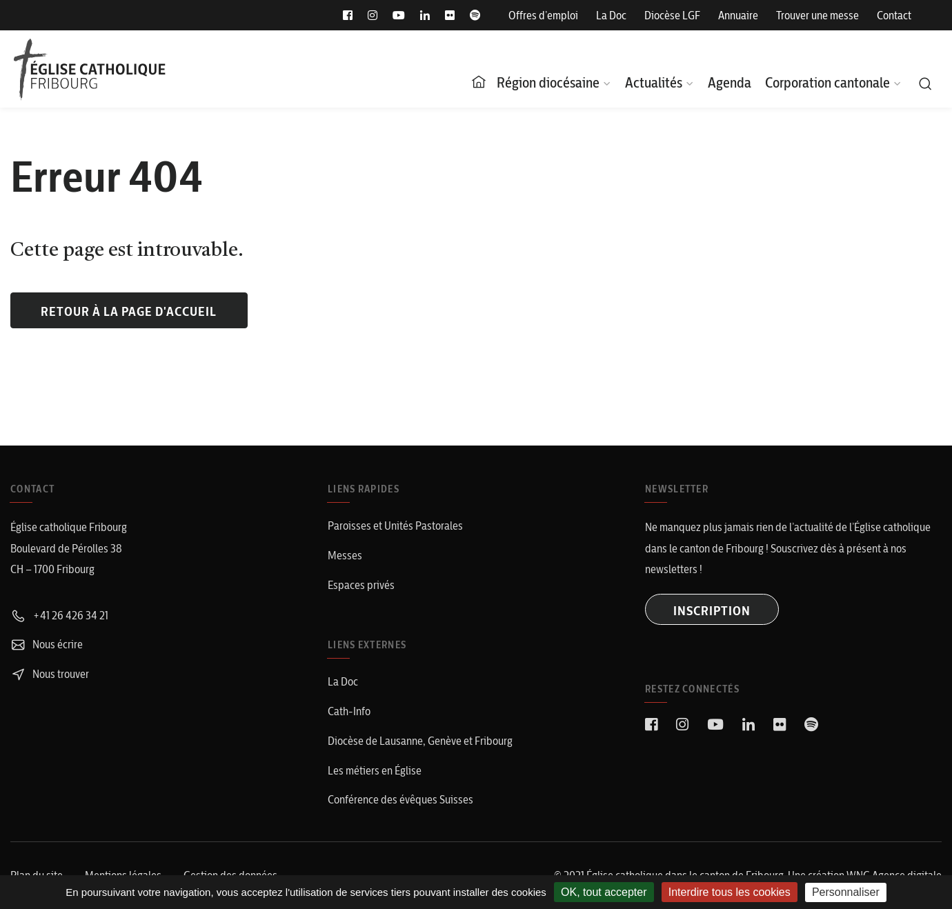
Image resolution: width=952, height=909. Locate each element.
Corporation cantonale (827, 82)
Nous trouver (49, 674)
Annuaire (738, 15)
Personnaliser (846, 892)
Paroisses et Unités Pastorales (395, 525)
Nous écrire (46, 644)
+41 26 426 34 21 (59, 615)
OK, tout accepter (604, 892)
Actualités (653, 82)
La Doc (611, 15)
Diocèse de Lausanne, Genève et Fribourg (420, 741)
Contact (894, 15)
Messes (345, 555)
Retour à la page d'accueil (129, 311)
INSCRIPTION (712, 611)
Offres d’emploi (543, 15)
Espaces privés (361, 585)
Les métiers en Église (375, 770)
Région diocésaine (548, 82)
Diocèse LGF (672, 15)
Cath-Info (349, 711)
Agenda (729, 82)
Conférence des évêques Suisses (400, 799)
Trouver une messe (817, 15)
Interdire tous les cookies (729, 892)
